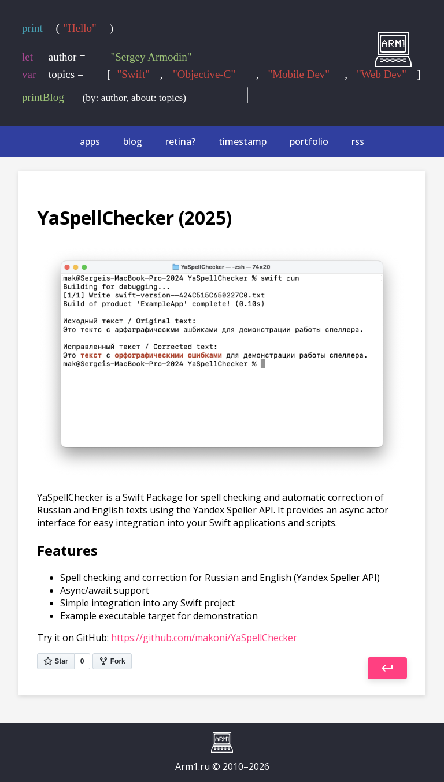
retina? (180, 141)
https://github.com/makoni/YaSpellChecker (204, 637)
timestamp (243, 141)
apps (90, 141)
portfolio (309, 141)
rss (358, 141)
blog (132, 141)
